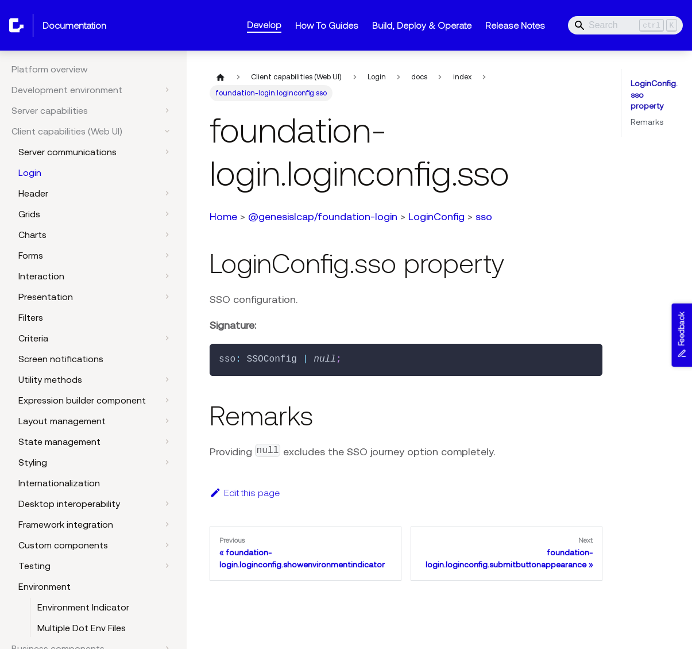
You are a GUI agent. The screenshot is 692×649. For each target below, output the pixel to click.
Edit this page (245, 492)
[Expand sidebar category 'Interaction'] (167, 276)
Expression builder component (82, 400)
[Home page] (220, 77)
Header (33, 193)
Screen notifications (60, 359)
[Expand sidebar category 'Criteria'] (167, 338)
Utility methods (50, 379)
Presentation (45, 296)
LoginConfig (436, 216)
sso (483, 216)
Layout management (62, 421)
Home (223, 216)
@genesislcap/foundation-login (322, 216)
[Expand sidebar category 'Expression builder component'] (167, 400)
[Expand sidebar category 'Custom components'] (167, 545)
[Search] (625, 25)
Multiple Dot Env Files (81, 628)
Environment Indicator (83, 607)
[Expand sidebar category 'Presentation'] (167, 296)
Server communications (67, 152)
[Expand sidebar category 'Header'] (167, 193)
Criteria (33, 338)
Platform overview (49, 69)
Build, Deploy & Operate (421, 25)
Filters (30, 317)
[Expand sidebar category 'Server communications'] (167, 152)
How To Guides (326, 25)
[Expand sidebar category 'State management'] (167, 441)
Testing (34, 565)
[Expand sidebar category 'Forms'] (167, 255)
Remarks (647, 121)
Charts (32, 234)
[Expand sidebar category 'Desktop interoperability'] (167, 503)
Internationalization (59, 483)
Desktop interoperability (69, 503)
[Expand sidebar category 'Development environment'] (167, 89)
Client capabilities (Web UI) (66, 131)
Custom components (63, 545)
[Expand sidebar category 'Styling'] (167, 462)
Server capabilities (49, 110)
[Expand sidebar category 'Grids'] (167, 214)
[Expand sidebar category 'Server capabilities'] (167, 110)
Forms (30, 255)
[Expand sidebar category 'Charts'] (167, 234)
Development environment (66, 90)
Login (29, 172)
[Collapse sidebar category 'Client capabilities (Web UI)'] (167, 131)
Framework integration (65, 524)
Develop (264, 25)
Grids (29, 214)
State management (59, 441)
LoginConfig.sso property (654, 94)
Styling (32, 462)
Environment (44, 586)
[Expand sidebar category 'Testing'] (167, 565)
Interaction (41, 276)
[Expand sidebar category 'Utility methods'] (167, 379)
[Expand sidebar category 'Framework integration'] (167, 524)
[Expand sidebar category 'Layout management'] (167, 421)
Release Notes (515, 25)
